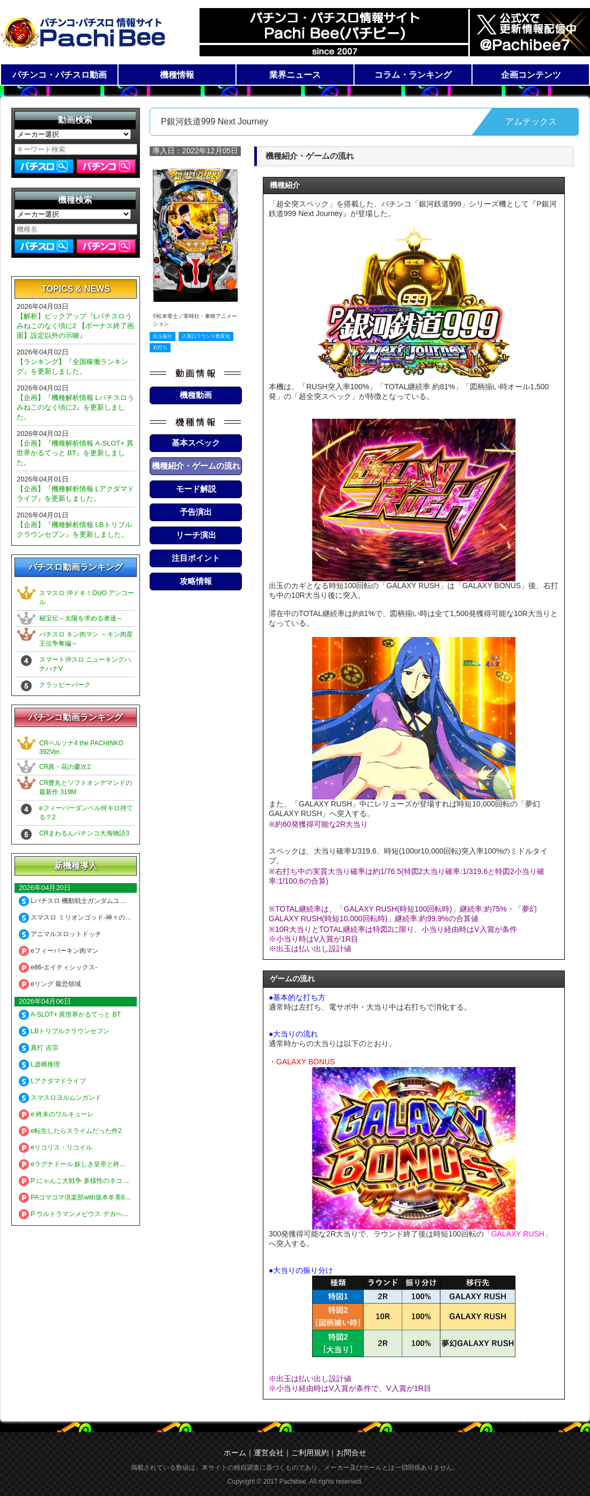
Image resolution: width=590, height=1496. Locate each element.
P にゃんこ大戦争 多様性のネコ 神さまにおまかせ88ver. (106, 1180)
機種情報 (177, 74)
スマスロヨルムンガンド (60, 1097)
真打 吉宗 (38, 1047)
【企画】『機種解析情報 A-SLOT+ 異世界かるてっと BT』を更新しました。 (75, 452)
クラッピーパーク (65, 684)
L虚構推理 (39, 1064)
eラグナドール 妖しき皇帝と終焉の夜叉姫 (85, 1164)
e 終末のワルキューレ (56, 1114)
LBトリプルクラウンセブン (64, 1031)
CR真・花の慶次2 (65, 767)
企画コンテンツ (531, 74)
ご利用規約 (310, 1452)
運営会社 (269, 1452)
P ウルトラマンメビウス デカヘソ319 (79, 1214)
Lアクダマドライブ (52, 1081)
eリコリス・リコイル (55, 1147)
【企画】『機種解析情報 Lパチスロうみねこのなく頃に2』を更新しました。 (75, 407)
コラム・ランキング (413, 74)
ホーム (235, 1452)
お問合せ (351, 1452)
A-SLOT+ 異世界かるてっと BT (70, 1014)
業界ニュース (295, 74)
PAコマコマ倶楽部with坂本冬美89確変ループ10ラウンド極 (109, 1197)
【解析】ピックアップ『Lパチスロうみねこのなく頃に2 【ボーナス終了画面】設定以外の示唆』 (75, 325)
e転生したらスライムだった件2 (70, 1131)
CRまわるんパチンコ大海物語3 (84, 833)
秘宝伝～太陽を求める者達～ (81, 618)
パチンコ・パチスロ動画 (59, 74)
